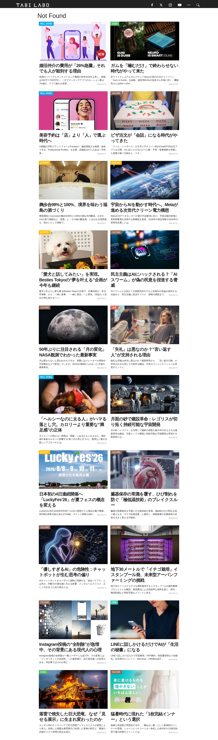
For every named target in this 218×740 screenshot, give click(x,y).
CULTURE (116, 94)
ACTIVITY (44, 164)
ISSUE (115, 25)
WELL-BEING (46, 25)
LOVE (114, 309)
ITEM (114, 604)
